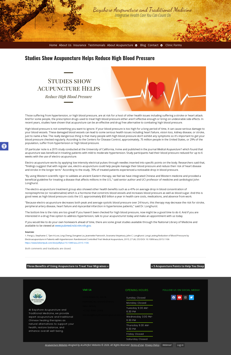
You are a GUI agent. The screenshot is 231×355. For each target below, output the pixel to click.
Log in (180, 345)
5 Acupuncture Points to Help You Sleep (177, 266)
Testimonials (96, 45)
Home (53, 45)
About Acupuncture (120, 45)
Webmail (167, 345)
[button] (4, 146)
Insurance (79, 45)
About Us (65, 45)
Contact (153, 45)
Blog (143, 45)
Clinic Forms (174, 45)
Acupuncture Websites (56, 345)
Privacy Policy (152, 345)
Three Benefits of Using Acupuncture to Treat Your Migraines (68, 266)
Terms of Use (137, 345)
